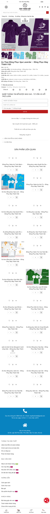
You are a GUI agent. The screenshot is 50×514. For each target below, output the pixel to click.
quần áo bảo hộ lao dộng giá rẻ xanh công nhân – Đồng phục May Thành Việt (13, 349)
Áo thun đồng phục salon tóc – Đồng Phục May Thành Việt (13, 372)
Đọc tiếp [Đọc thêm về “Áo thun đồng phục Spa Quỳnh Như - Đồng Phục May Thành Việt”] (12, 205)
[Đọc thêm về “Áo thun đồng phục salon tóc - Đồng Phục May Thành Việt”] (16, 376)
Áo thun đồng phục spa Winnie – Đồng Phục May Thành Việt (12, 308)
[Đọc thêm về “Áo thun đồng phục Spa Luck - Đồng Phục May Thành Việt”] (16, 197)
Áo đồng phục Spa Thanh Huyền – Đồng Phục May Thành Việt (37, 233)
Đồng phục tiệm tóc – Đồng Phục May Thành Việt (37, 392)
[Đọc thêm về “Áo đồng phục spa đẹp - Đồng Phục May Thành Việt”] (41, 217)
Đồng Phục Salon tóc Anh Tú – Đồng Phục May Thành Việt (37, 185)
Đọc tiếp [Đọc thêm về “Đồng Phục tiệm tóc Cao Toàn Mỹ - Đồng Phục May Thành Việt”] (12, 384)
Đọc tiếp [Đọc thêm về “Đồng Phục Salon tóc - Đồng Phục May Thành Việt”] (12, 320)
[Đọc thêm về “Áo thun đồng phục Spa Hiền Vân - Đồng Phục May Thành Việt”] (16, 285)
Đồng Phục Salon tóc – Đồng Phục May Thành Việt (12, 328)
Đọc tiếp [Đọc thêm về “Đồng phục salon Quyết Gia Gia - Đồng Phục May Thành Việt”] (37, 158)
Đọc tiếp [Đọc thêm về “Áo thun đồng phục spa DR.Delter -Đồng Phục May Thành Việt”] (37, 277)
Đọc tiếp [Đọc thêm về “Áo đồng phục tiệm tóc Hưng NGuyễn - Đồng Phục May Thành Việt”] (37, 320)
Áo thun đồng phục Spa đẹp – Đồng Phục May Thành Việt (37, 348)
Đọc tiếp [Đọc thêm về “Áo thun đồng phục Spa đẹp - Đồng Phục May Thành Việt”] (37, 340)
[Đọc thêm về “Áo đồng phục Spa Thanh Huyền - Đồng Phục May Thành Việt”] (41, 237)
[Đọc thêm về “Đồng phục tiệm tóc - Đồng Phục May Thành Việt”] (41, 396)
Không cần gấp (17, 108)
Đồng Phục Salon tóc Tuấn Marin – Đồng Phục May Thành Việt (12, 165)
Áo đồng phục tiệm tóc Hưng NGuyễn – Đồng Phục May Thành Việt (37, 328)
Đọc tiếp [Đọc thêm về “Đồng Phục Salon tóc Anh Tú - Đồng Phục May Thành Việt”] (37, 178)
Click (43, 1)
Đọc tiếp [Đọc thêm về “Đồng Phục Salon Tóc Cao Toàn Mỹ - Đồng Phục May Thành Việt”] (37, 245)
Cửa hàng (11, 16)
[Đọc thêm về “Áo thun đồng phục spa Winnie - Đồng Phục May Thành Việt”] (16, 312)
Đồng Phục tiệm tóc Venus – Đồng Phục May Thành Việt (37, 308)
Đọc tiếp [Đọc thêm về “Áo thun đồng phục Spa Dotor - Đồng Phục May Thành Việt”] (12, 249)
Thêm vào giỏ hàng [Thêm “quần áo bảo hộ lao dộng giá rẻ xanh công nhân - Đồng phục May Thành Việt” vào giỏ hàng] (12, 340)
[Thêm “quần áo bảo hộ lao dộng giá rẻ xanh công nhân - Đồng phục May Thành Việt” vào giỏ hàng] (16, 356)
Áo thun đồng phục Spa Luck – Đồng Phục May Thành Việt (13, 193)
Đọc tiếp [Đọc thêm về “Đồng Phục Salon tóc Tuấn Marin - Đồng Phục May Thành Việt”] (12, 158)
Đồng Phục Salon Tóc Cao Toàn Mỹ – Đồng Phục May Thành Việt (37, 253)
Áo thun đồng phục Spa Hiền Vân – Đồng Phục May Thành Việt (12, 280)
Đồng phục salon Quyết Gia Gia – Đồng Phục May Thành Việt (37, 165)
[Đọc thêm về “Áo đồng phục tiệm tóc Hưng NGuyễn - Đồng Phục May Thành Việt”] (41, 332)
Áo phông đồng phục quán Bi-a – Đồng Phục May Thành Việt (13, 233)
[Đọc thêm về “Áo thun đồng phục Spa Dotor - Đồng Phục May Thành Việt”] (16, 265)
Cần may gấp (7, 108)
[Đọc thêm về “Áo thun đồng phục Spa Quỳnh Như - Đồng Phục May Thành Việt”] (16, 217)
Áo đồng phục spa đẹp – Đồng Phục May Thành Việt (37, 213)
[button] (3, 35)
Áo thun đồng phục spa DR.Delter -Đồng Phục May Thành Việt (37, 288)
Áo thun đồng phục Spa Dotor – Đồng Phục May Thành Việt (12, 260)
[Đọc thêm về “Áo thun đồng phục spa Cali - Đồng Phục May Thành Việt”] (41, 376)
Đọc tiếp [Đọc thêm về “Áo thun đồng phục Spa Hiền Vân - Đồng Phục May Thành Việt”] (12, 273)
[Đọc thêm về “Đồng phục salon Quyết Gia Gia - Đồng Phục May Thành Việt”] (41, 170)
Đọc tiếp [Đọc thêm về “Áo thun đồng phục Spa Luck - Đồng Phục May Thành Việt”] (12, 182)
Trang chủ (4, 16)
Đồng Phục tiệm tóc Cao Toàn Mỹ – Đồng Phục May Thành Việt (12, 392)
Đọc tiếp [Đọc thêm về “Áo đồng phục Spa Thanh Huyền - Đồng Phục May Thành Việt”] (37, 225)
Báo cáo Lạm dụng (8, 85)
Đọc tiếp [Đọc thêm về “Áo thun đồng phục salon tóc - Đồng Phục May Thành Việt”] (12, 364)
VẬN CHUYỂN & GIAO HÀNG (12, 138)
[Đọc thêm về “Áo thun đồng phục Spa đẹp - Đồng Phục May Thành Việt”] (41, 352)
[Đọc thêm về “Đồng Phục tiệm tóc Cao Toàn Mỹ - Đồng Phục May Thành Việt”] (16, 396)
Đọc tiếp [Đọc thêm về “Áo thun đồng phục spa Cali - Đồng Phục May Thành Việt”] (37, 364)
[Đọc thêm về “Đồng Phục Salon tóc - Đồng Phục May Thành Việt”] (16, 332)
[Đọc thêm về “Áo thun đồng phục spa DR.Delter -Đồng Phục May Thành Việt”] (41, 292)
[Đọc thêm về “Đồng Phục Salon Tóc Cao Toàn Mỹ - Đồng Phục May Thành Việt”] (41, 257)
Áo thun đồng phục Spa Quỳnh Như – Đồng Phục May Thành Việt (12, 213)
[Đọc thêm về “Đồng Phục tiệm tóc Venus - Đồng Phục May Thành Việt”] (41, 312)
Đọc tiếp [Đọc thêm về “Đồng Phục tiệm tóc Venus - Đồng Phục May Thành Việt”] (37, 300)
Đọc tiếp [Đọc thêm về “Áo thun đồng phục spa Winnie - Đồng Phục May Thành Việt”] (12, 300)
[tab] (25, 138)
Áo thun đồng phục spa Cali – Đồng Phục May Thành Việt (37, 372)
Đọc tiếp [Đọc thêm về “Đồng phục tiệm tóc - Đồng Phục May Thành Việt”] (37, 384)
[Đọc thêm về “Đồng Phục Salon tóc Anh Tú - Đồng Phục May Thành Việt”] (41, 190)
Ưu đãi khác (7, 142)
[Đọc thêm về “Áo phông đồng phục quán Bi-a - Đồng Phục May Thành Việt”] (16, 237)
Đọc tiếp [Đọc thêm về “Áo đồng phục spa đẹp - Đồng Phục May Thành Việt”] (37, 205)
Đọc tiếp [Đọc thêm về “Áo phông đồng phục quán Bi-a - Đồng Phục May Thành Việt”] (12, 225)
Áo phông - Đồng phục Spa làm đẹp (24, 16)
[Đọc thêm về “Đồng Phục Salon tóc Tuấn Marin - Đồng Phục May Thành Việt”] (16, 170)
